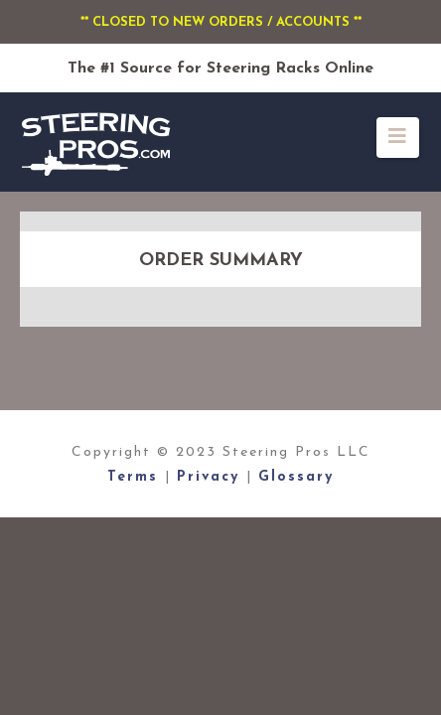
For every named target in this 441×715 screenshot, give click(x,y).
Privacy (211, 477)
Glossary (296, 477)
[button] (397, 137)
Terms (136, 477)
